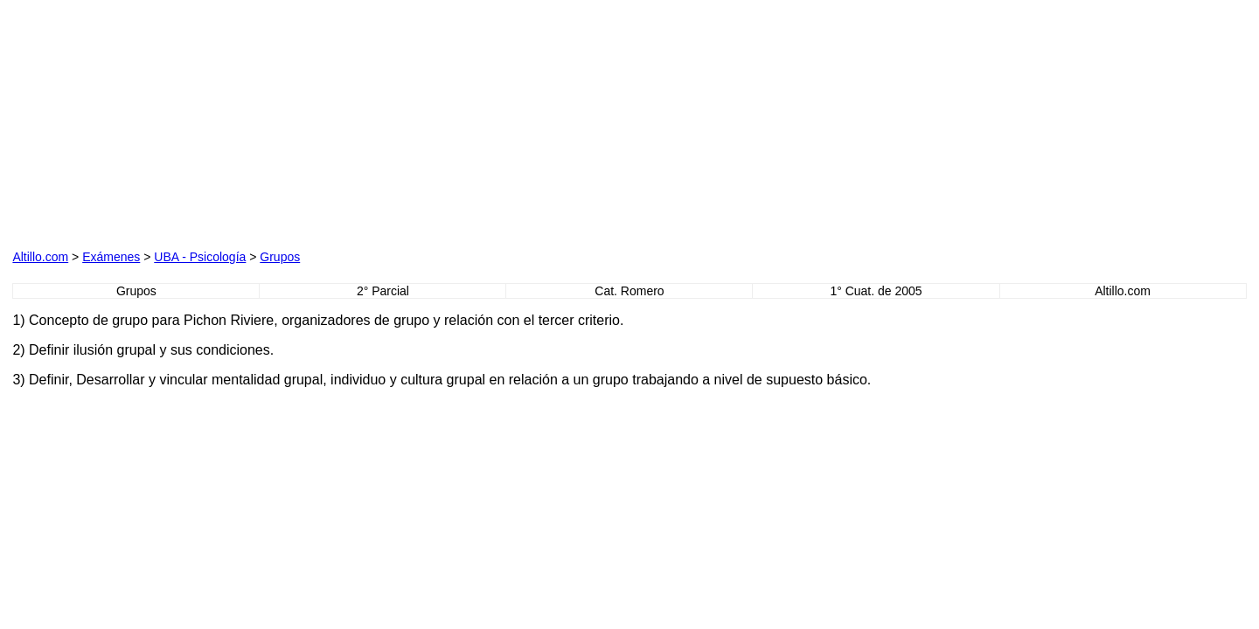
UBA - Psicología (200, 257)
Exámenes (111, 257)
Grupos (280, 257)
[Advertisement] (211, 121)
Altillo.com (40, 257)
